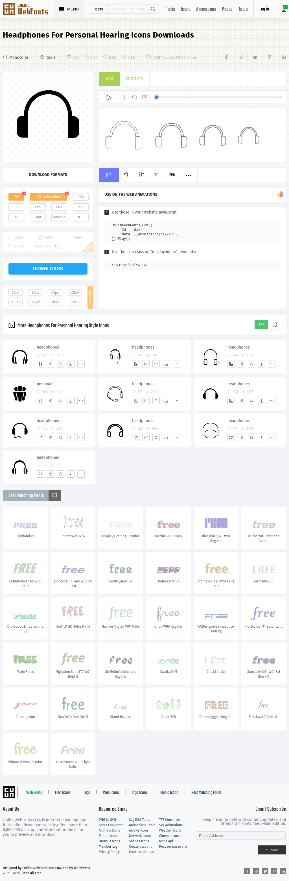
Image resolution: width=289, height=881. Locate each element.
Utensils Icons (109, 841)
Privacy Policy (109, 852)
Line (38, 217)
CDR (59, 207)
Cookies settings (141, 852)
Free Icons (63, 793)
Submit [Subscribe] (272, 850)
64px (55, 293)
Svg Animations (171, 825)
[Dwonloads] (71, 363)
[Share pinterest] (269, 57)
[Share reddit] (240, 57)
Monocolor (19, 57)
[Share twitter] (254, 57)
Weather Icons (170, 830)
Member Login (110, 847)
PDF (16, 207)
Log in (264, 9)
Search (152, 9)
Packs (227, 9)
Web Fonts (34, 793)
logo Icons (140, 793)
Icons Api (166, 841)
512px (35, 302)
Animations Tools (142, 825)
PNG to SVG (107, 820)
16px (15, 293)
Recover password (173, 847)
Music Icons (169, 793)
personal (44, 384)
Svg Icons (28, 10)
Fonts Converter (111, 825)
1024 (55, 302)
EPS (38, 207)
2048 (75, 302)
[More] (81, 363)
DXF (16, 217)
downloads (48, 268)
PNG (81, 197)
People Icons (108, 836)
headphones (48, 347)
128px (75, 293)
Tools (243, 9)
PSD (81, 207)
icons (99, 9)
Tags (86, 793)
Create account (140, 847)
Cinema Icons (169, 836)
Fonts (170, 9)
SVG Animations (48, 197)
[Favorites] (60, 363)
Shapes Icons (139, 841)
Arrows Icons (138, 830)
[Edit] (50, 363)
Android (59, 217)
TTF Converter (169, 820)
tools (51, 57)
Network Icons (140, 836)
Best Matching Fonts (206, 793)
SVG (16, 197)
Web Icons (111, 793)
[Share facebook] (228, 57)
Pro (172, 175)
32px (35, 293)
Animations (206, 9)
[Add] (40, 363)
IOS (80, 217)
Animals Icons (109, 830)
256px (15, 302)
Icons (186, 9)
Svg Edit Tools (139, 820)
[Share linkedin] (281, 57)
